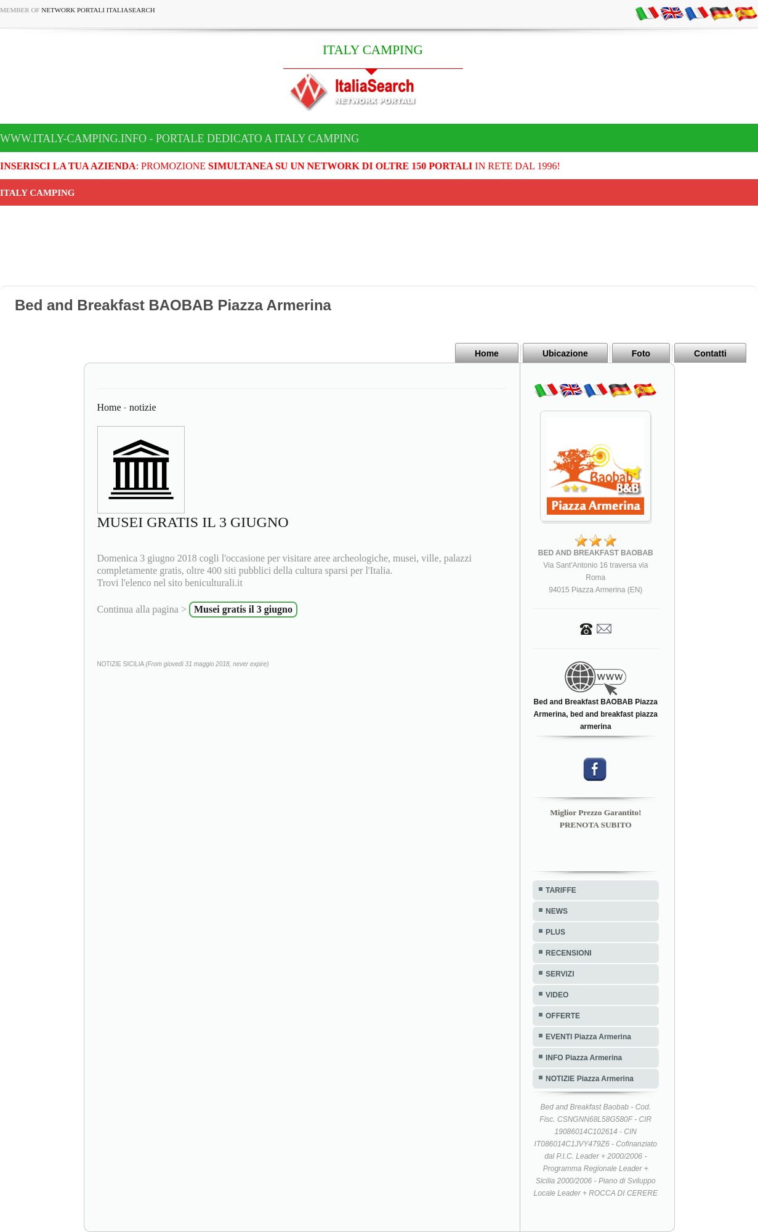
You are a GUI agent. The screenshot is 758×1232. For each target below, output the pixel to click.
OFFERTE (563, 1016)
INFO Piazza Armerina (584, 1057)
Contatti (710, 353)
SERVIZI (560, 974)
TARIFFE (561, 890)
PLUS (555, 932)
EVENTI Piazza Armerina (588, 1037)
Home (487, 353)
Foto (641, 353)
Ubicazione (565, 353)
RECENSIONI (569, 953)
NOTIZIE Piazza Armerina (590, 1078)
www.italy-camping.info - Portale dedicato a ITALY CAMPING (179, 138)
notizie (142, 407)
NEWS (557, 911)
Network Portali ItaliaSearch (98, 10)
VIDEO (557, 995)
